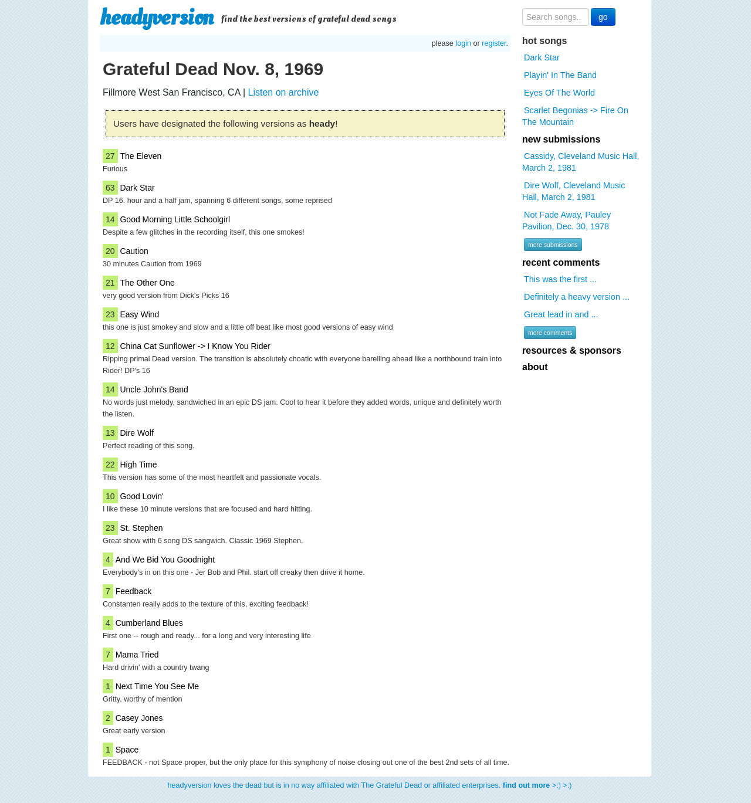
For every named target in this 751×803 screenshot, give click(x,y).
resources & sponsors (571, 350)
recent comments (561, 262)
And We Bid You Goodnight (165, 559)
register (494, 43)
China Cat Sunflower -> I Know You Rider (195, 346)
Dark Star (137, 187)
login (463, 43)
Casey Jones (139, 718)
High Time (138, 464)
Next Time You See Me (157, 686)
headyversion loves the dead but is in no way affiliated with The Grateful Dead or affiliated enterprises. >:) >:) (370, 785)
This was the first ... (560, 279)
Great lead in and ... (561, 314)
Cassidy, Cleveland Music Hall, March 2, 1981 (580, 161)
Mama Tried (137, 654)
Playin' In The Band (560, 75)
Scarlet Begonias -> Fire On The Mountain (575, 116)
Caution (134, 251)
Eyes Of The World (559, 92)
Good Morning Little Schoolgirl (175, 219)
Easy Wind (139, 314)
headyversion (157, 17)
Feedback (133, 591)
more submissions (553, 244)
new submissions (561, 139)
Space (127, 749)
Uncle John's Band (154, 389)
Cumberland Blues (149, 623)
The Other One (147, 282)
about (535, 367)
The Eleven (140, 156)
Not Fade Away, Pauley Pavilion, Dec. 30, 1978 (566, 220)
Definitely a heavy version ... (577, 296)
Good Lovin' (141, 496)
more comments (550, 332)
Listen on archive (283, 92)
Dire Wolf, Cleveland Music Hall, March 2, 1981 (573, 191)
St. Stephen (141, 528)
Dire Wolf (136, 433)
